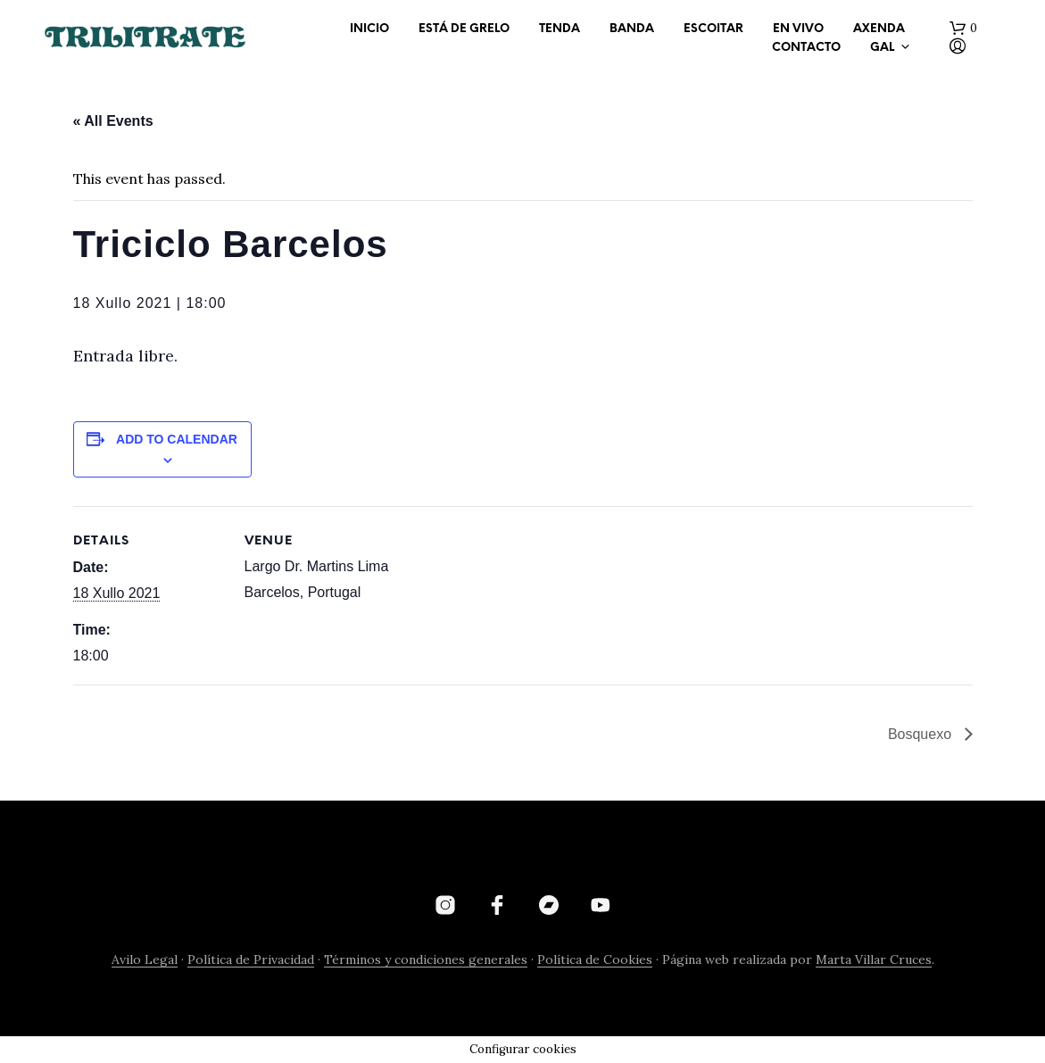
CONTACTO (806, 48)
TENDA (559, 29)
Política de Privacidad (250, 960)
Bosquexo (922, 734)
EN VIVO (798, 29)
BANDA (632, 29)
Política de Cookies (594, 960)
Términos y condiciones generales (425, 960)
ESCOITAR (713, 29)
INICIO (369, 29)
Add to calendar (176, 439)
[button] (963, 28)
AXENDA (879, 29)
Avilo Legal (145, 960)
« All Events (113, 121)
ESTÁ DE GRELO (464, 29)
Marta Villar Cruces (874, 960)
